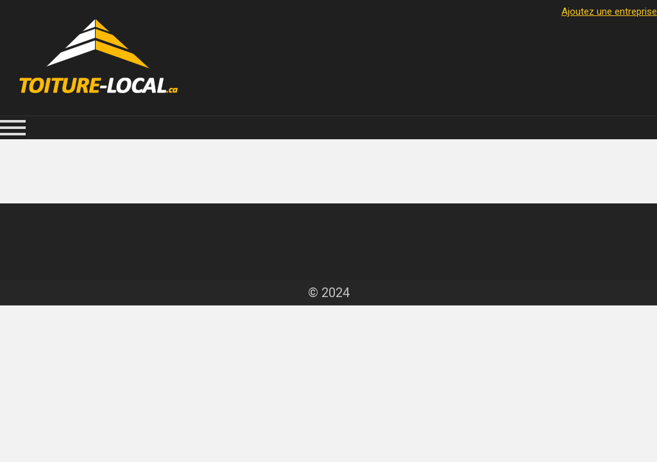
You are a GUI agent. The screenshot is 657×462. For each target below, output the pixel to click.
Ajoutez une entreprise (609, 11)
